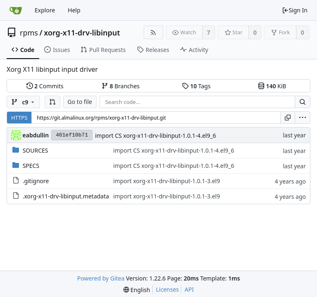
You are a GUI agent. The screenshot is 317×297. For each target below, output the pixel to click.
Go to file (80, 102)
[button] (52, 102)
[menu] (302, 117)
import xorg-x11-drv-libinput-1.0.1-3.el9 (166, 181)
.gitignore (36, 181)
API (189, 289)
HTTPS (19, 117)
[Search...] (302, 102)
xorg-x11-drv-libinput (82, 32)
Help (74, 10)
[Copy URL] (287, 117)
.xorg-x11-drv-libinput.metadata (66, 196)
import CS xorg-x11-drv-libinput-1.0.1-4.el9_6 (155, 135)
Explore (45, 10)
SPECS (31, 166)
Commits (45, 86)
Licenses (167, 289)
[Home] (15, 10)
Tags (196, 86)
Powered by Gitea (101, 278)
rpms (29, 32)
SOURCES (35, 150)
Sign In (295, 10)
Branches (121, 86)
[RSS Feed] (153, 32)
